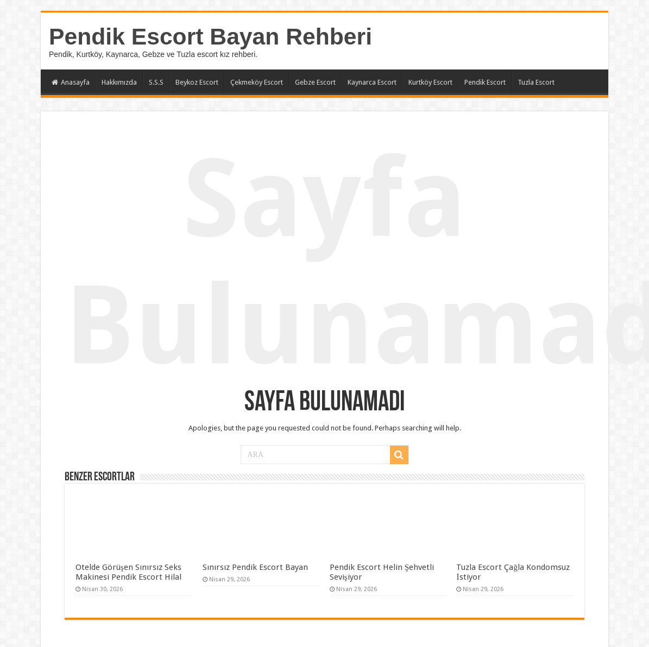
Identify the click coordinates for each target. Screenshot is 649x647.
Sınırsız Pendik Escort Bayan (255, 567)
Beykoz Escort (196, 82)
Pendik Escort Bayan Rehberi (210, 36)
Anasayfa (71, 82)
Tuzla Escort (536, 82)
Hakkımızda (119, 82)
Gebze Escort (315, 82)
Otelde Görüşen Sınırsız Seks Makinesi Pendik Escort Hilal (128, 572)
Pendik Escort (485, 82)
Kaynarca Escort (372, 82)
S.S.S (156, 82)
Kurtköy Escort (430, 82)
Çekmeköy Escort (256, 82)
